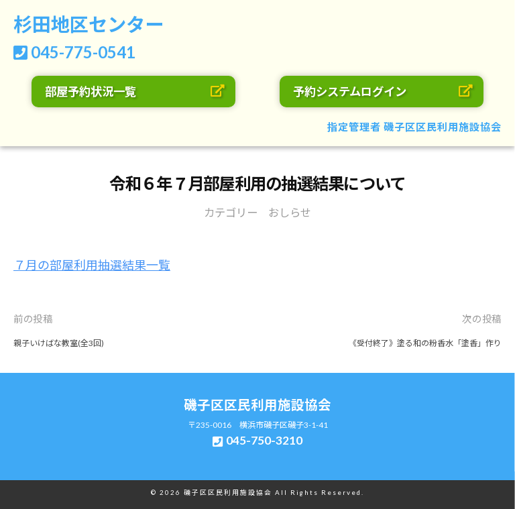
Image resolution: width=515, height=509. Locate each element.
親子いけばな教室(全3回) (58, 343)
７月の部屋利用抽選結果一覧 (91, 265)
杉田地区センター (88, 24)
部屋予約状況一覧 (90, 91)
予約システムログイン (349, 91)
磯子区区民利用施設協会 (443, 127)
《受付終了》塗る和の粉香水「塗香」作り (425, 343)
